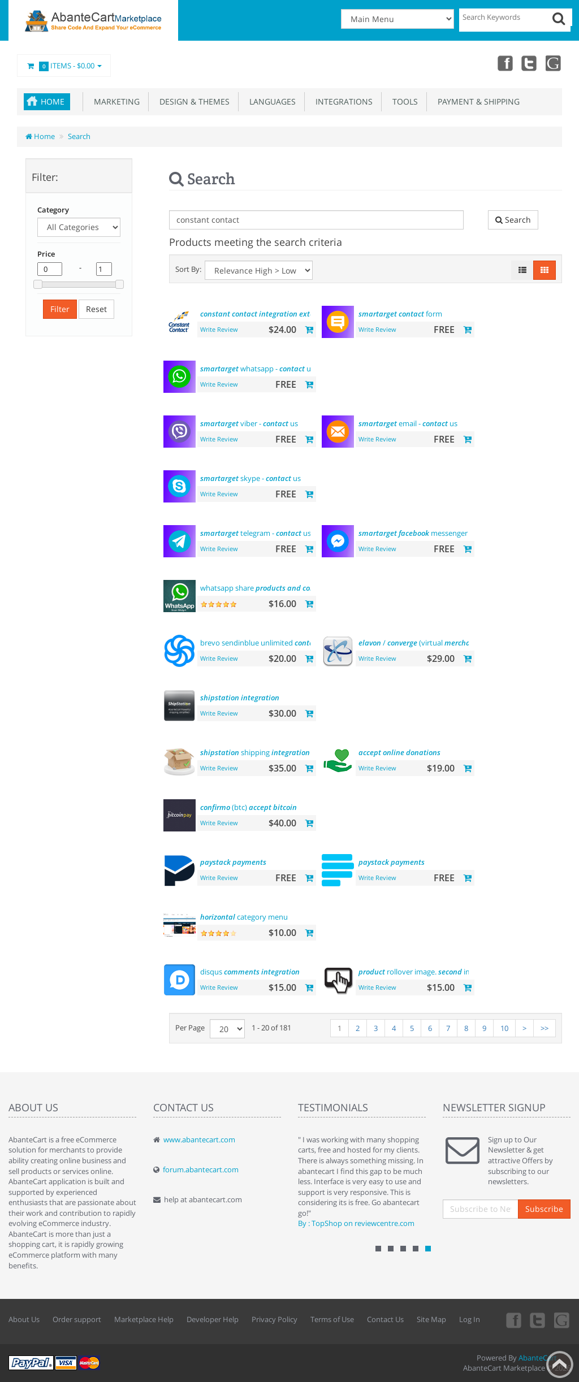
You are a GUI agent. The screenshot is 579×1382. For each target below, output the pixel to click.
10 (504, 1028)
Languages (270, 101)
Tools (403, 101)
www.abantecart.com (199, 1139)
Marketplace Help (144, 1319)
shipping (255, 752)
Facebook (504, 62)
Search (79, 136)
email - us (407, 423)
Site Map (431, 1319)
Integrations (342, 101)
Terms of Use (332, 1319)
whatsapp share (264, 588)
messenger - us (433, 533)
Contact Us (385, 1319)
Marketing (114, 101)
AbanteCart (537, 1358)
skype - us (250, 478)
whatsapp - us (257, 368)
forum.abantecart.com (201, 1169)
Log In (469, 1319)
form (400, 314)
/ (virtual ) (437, 643)
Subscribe (544, 1208)
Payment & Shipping (476, 101)
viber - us (249, 423)
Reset (96, 309)
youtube (554, 62)
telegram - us (255, 533)
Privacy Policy (274, 1319)
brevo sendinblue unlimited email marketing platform (305, 643)
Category (53, 210)
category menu (244, 917)
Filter (60, 309)
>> (544, 1028)
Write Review (219, 329)
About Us (24, 1319)
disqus (250, 972)
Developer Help (213, 1319)
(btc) (248, 807)
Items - (64, 66)
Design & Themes (192, 101)
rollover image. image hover (437, 972)
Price (46, 254)
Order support (77, 1319)
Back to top (559, 1364)
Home (52, 101)
